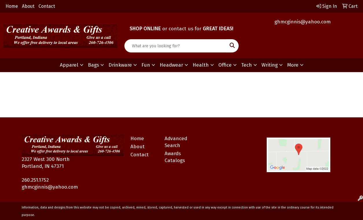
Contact (46, 6)
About (28, 6)
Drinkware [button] (120, 65)
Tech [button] (246, 65)
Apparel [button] (69, 65)
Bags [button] (93, 65)
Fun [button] (145, 65)
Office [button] (225, 65)
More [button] (292, 65)
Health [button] (201, 65)
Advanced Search (176, 142)
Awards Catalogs (175, 157)
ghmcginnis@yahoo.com (302, 22)
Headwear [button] (171, 65)
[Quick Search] (175, 45)
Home (11, 6)
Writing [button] (269, 65)
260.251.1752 (35, 180)
